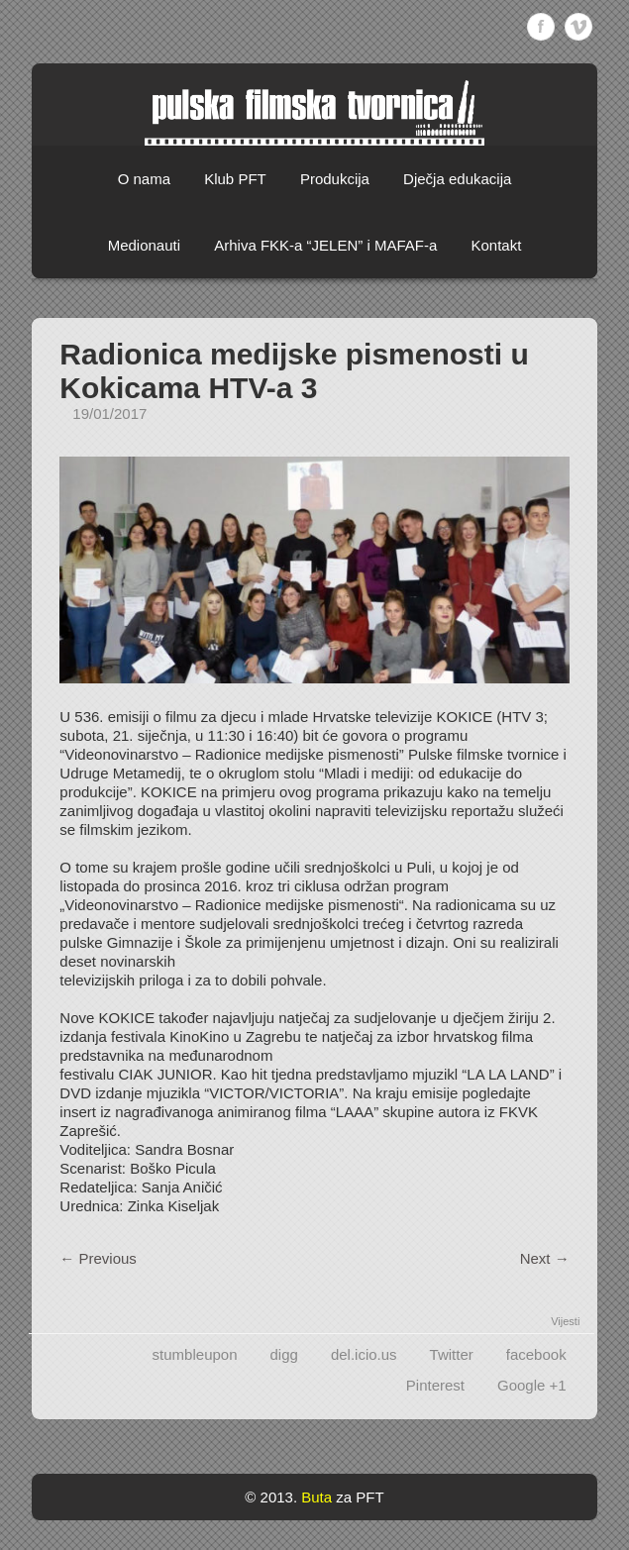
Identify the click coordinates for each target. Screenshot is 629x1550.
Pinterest (435, 1385)
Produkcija (334, 178)
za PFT (359, 1497)
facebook (536, 1354)
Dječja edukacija (457, 178)
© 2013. (271, 1497)
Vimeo (578, 27)
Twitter (451, 1354)
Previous (98, 1258)
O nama (144, 178)
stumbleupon (195, 1354)
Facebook (541, 27)
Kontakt (496, 245)
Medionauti (144, 245)
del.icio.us (364, 1354)
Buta (316, 1497)
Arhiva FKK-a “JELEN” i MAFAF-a (325, 245)
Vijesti (565, 1321)
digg (284, 1354)
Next (545, 1258)
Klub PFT (235, 178)
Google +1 (532, 1385)
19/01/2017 (109, 413)
